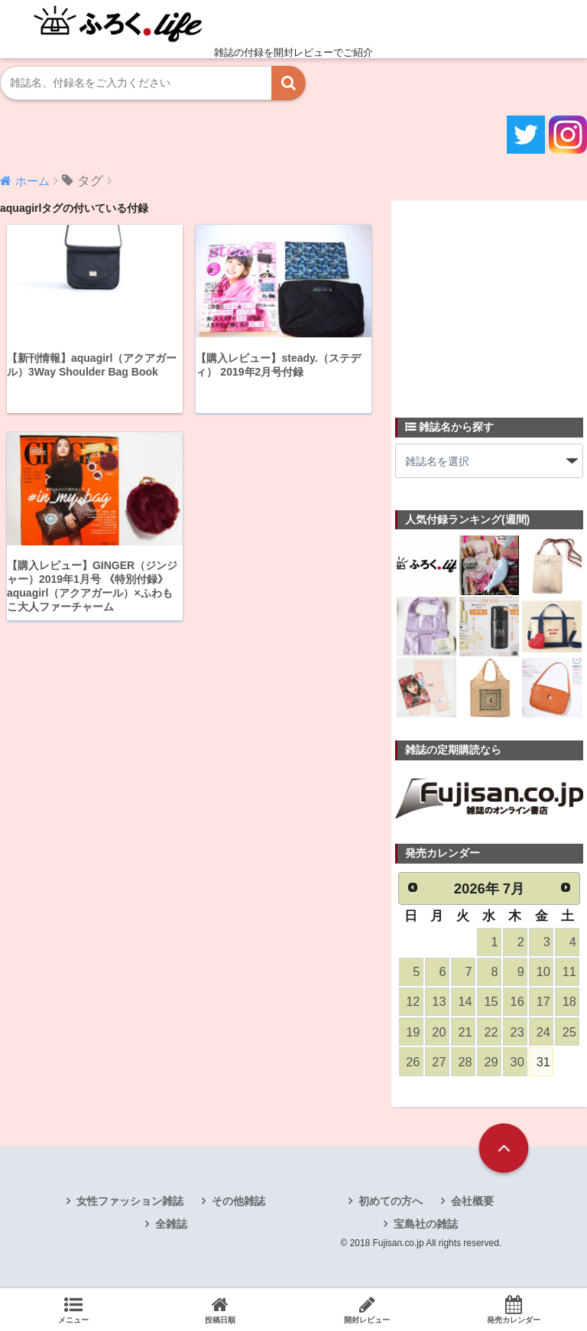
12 (413, 1003)
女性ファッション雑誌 (129, 1203)
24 (543, 1033)
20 (439, 1033)
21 (465, 1033)
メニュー (73, 1309)
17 (543, 1003)
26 (413, 1063)
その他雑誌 (238, 1203)
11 (569, 972)
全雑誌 (171, 1226)
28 (465, 1063)
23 (517, 1033)
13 (439, 1003)
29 (491, 1063)
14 (465, 1003)
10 (543, 972)
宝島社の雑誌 (426, 1226)
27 (439, 1063)
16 (517, 1003)
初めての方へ (390, 1203)
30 (517, 1063)
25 (569, 1033)
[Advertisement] (491, 299)
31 (543, 1063)
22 (491, 1033)
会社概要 (472, 1203)
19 (413, 1033)
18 (569, 1003)
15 (491, 1003)
